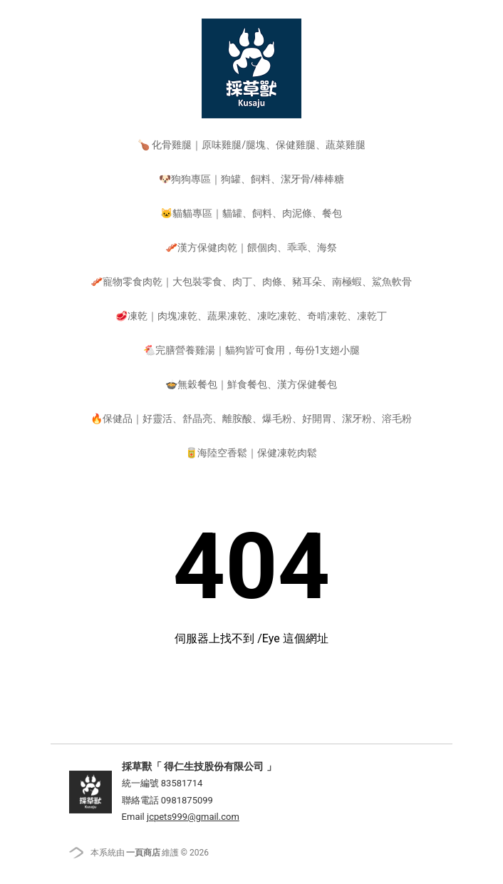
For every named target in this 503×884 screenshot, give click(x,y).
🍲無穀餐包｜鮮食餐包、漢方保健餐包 (251, 384)
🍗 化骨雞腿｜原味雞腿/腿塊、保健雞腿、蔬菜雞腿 (251, 144)
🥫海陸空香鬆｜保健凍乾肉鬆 (251, 452)
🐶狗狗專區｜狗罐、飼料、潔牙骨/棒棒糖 (252, 179)
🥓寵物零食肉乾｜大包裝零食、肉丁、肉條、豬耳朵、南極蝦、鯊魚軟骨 (251, 281)
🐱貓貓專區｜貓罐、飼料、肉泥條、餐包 (251, 213)
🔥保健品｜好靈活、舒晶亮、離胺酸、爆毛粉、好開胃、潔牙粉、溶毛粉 (251, 418)
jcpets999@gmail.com (193, 816)
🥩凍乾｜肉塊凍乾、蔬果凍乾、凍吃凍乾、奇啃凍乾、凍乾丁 (251, 316)
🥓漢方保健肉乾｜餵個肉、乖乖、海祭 (251, 247)
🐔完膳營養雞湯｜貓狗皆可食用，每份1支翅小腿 (252, 350)
